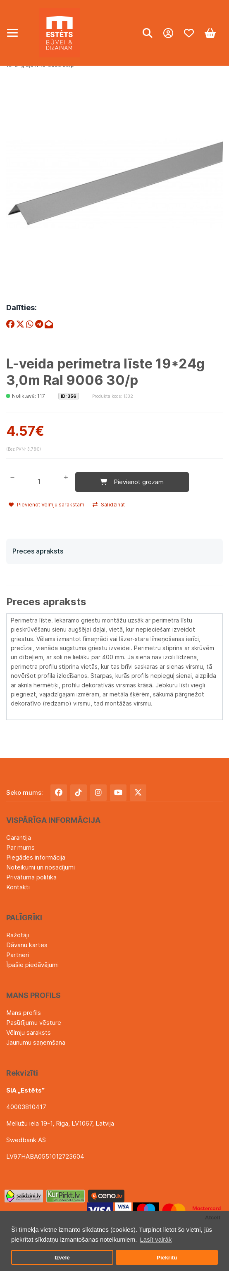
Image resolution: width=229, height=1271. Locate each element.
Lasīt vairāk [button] (156, 1239)
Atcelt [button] (213, 1217)
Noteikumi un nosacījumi (40, 867)
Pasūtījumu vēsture (33, 1022)
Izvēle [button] (62, 1257)
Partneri (17, 955)
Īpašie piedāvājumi (32, 965)
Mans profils (23, 1013)
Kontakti (18, 887)
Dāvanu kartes (27, 945)
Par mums (20, 847)
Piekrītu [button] (167, 1257)
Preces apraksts (37, 551)
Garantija (18, 837)
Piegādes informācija (35, 857)
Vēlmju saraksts (28, 1032)
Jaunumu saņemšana (35, 1042)
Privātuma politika (31, 877)
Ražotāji (17, 935)
